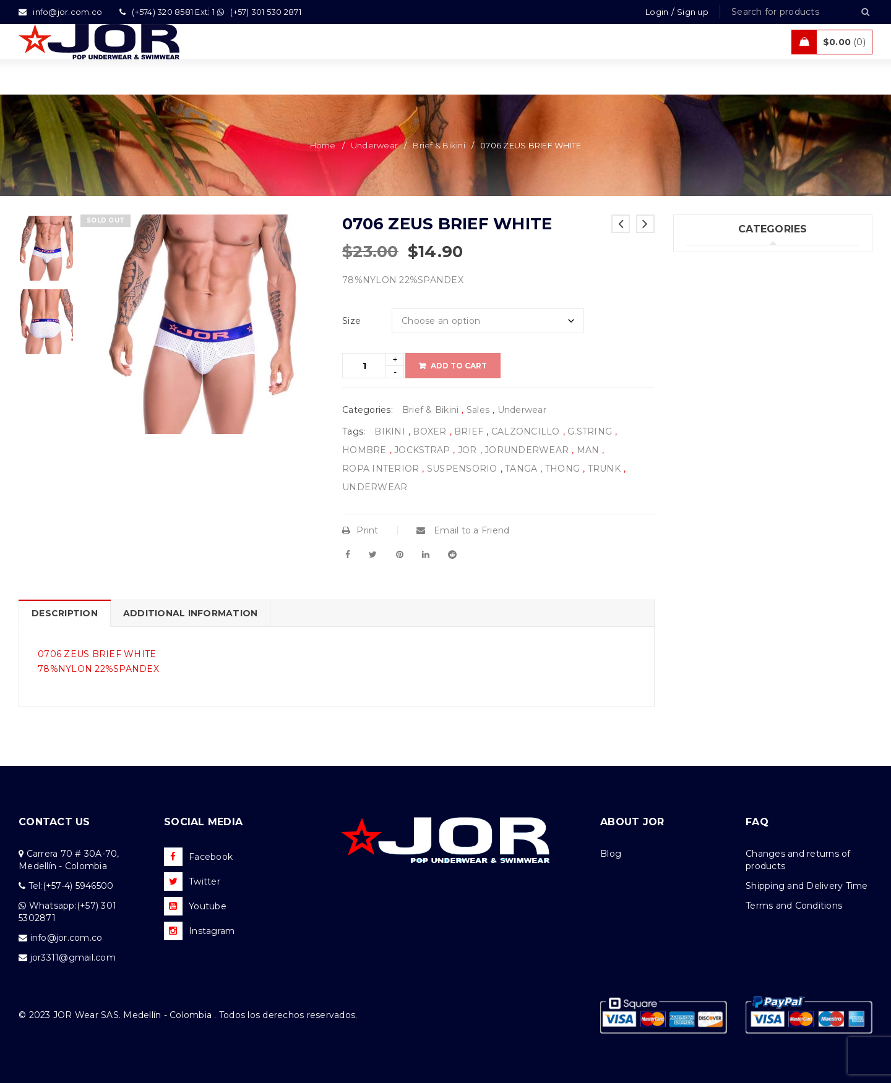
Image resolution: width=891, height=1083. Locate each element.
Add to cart (459, 365)
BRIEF (468, 431)
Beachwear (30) (721, 310)
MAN (588, 450)
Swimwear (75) (718, 285)
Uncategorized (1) (725, 411)
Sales (478, 409)
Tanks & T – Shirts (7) (732, 386)
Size (351, 320)
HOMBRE (364, 450)
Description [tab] (65, 613)
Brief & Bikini (439, 145)
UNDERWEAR (374, 487)
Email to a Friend (463, 530)
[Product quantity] (364, 365)
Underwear (374, 145)
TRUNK (604, 468)
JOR (467, 450)
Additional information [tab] (190, 613)
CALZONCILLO (525, 431)
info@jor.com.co (66, 937)
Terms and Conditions (794, 905)
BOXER (429, 431)
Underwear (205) (723, 259)
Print (360, 530)
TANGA (521, 468)
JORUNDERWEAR (526, 450)
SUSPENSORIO (462, 468)
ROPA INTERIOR (380, 468)
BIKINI (389, 431)
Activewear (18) (720, 335)
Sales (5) (704, 361)
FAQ (757, 822)
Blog (610, 853)
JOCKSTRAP (422, 450)
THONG (562, 468)
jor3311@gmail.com (73, 957)
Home (323, 145)
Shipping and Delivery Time (807, 885)
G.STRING (589, 431)
